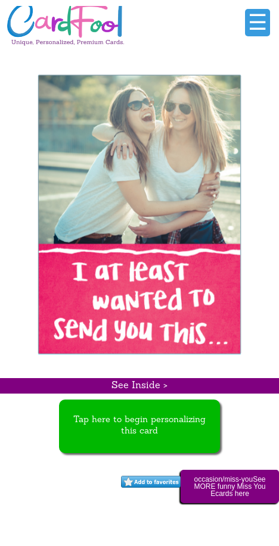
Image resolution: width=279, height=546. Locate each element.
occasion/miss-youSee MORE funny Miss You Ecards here (229, 486)
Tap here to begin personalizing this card (139, 426)
